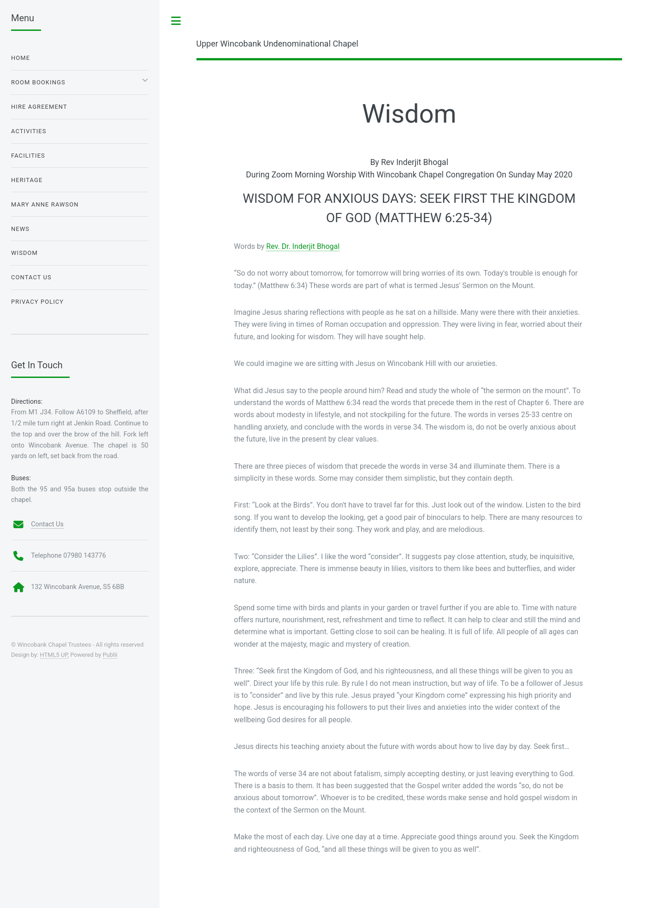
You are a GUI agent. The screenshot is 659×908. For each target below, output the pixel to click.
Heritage (26, 180)
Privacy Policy (37, 301)
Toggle (176, 20)
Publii (110, 654)
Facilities (28, 155)
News (20, 228)
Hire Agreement (39, 106)
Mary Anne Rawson (45, 204)
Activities (29, 131)
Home (20, 57)
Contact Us (31, 277)
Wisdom (24, 252)
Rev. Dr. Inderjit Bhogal (302, 246)
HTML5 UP (54, 654)
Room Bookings (38, 82)
